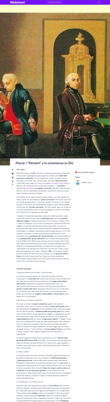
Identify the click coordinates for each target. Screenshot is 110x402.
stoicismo (60, 226)
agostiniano (59, 216)
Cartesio (39, 183)
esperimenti (30, 188)
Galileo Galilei (58, 183)
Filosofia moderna (89, 172)
